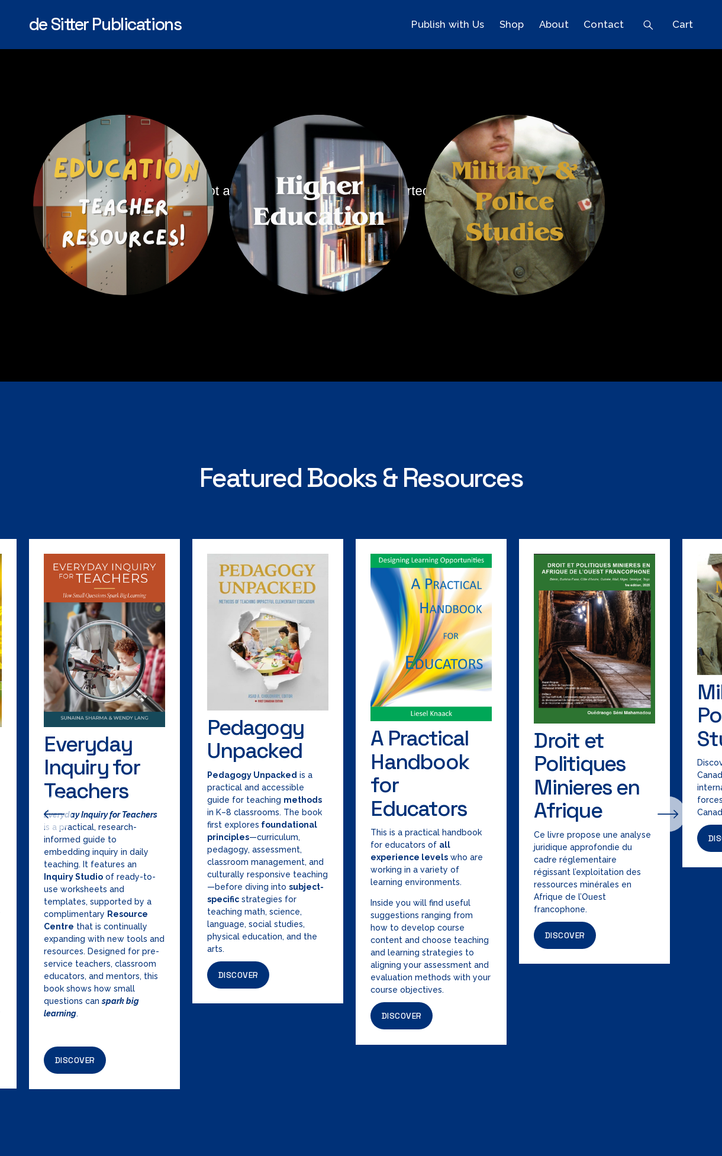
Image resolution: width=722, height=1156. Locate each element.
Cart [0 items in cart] (683, 24)
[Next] (668, 814)
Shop (511, 24)
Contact (604, 24)
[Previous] (54, 814)
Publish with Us (447, 24)
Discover (75, 1060)
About (554, 24)
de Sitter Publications (105, 24)
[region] (361, 814)
